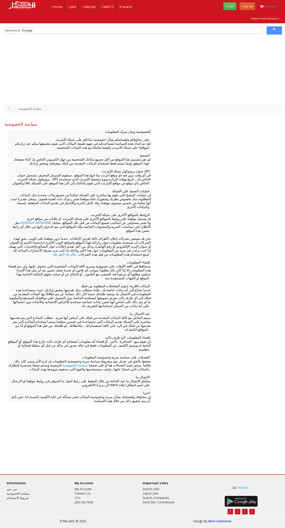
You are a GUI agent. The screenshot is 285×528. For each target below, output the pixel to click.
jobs (71, 6)
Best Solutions (219, 521)
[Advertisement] (143, 71)
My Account (83, 489)
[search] (133, 30)
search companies (156, 498)
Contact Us (82, 493)
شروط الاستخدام (18, 498)
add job (88, 6)
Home (56, 6)
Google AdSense (36, 223)
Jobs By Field (84, 502)
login (230, 6)
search (125, 6)
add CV (106, 6)
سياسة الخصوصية (30, 108)
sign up (247, 6)
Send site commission (159, 502)
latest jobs (151, 493)
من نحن (12, 489)
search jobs (151, 489)
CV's (78, 498)
